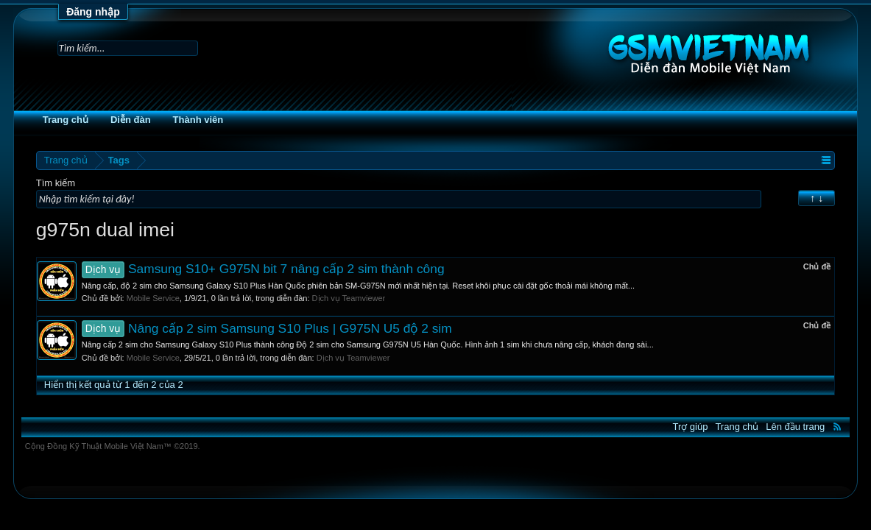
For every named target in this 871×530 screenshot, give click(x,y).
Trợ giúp (659, 426)
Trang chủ (96, 119)
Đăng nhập (93, 12)
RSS (807, 426)
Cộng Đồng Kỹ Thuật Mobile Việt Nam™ (142, 446)
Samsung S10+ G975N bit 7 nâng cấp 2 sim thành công (293, 268)
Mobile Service (183, 298)
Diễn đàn (161, 119)
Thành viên (228, 119)
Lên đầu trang (765, 426)
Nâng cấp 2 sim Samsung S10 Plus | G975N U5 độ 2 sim (297, 328)
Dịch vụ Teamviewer (379, 298)
